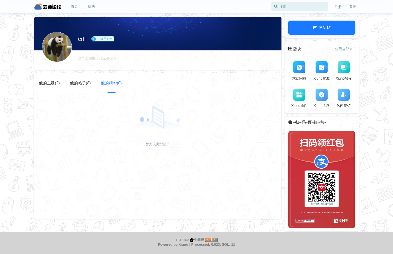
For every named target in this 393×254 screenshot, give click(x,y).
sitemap (182, 239)
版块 (91, 6)
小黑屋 (197, 239)
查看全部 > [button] (343, 49)
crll (82, 38)
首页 (74, 6)
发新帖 (322, 27)
